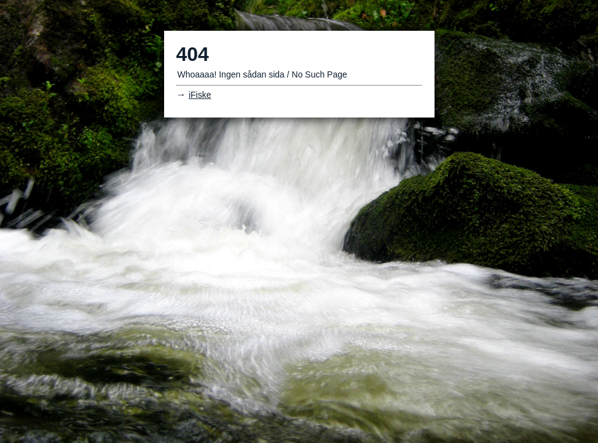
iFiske (200, 95)
